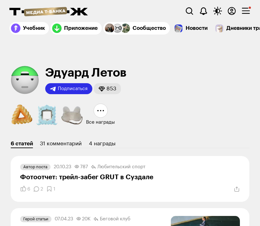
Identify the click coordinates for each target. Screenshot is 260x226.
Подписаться (69, 89)
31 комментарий (61, 143)
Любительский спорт (118, 167)
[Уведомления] (203, 11)
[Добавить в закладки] (51, 189)
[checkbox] (246, 11)
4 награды (102, 143)
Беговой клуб (112, 219)
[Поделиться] (237, 189)
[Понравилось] (25, 189)
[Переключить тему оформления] (217, 11)
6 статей (22, 143)
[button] (107, 88)
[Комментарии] (38, 189)
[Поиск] (189, 11)
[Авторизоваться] (231, 11)
